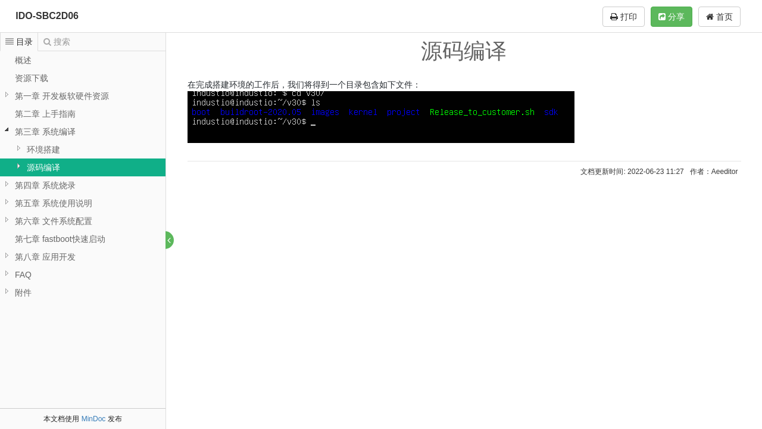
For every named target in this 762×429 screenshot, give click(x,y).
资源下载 (31, 78)
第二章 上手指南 (45, 114)
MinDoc (94, 419)
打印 (623, 16)
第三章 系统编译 (45, 131)
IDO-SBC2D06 (47, 16)
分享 (671, 16)
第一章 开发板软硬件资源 (62, 96)
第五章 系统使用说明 (53, 203)
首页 (719, 16)
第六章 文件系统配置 (53, 221)
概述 (23, 60)
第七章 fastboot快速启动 (60, 239)
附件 (23, 292)
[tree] (82, 176)
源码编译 (43, 167)
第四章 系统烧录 (45, 185)
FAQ (23, 274)
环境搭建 (43, 149)
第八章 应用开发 (45, 257)
